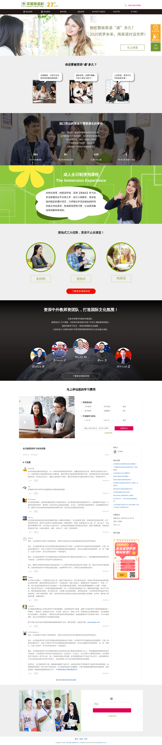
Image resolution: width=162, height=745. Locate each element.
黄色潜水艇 (31, 468)
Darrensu (30, 517)
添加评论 (34, 455)
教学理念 (63, 12)
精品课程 (27, 12)
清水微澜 (120, 451)
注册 (74, 680)
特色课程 (45, 12)
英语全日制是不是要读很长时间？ (122, 479)
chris (29, 486)
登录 (69, 680)
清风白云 (30, 538)
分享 (107, 455)
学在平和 (116, 12)
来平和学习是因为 (98, 12)
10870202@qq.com (33, 632)
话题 (81, 739)
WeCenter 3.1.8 (102, 742)
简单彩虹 (30, 577)
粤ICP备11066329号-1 (72, 742)
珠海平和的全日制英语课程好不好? (123, 489)
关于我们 (134, 12)
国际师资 (81, 12)
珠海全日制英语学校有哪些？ (121, 476)
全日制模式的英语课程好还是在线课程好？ (125, 464)
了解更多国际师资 (81, 376)
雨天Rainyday (32, 499)
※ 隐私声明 (108, 433)
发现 (76, 739)
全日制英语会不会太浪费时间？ (122, 473)
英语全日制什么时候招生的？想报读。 (123, 495)
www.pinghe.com (93, 622)
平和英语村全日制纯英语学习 (66, 669)
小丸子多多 (31, 606)
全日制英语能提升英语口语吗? (121, 492)
